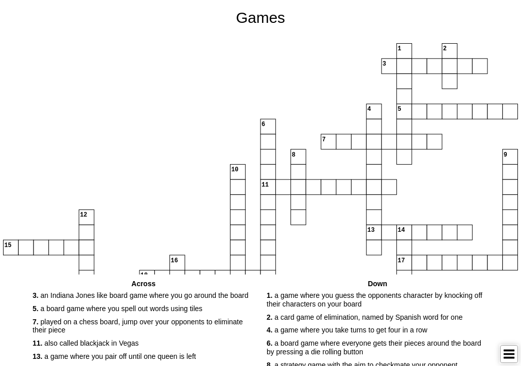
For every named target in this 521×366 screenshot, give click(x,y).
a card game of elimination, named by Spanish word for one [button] (364, 317)
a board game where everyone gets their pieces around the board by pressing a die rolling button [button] (374, 347)
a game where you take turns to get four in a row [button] (347, 330)
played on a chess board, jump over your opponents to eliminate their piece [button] (138, 326)
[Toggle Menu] (509, 354)
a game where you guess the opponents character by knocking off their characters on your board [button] (374, 299)
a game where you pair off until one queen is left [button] (114, 356)
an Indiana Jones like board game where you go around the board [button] (140, 295)
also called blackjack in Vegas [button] (86, 343)
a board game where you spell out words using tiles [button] (117, 308)
